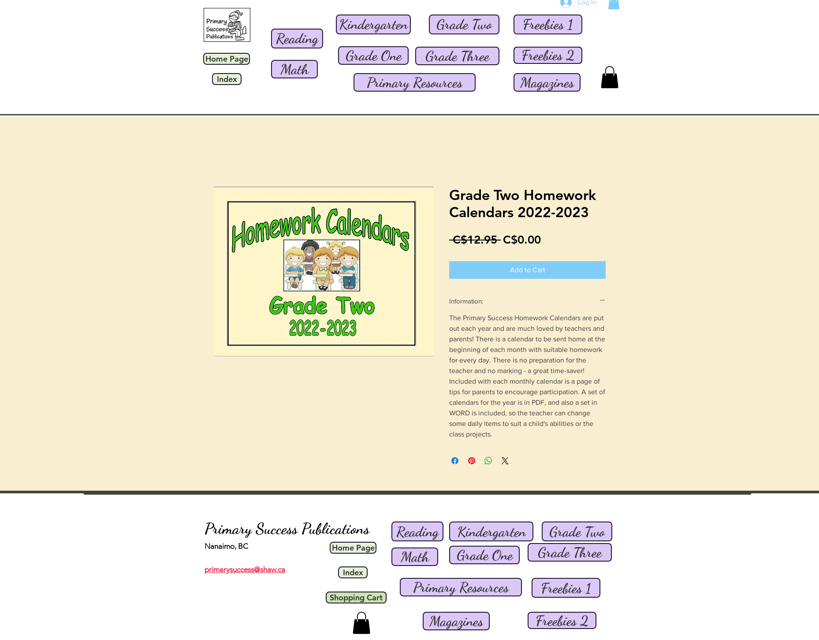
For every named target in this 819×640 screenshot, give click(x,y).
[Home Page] (226, 59)
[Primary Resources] (415, 82)
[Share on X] (505, 460)
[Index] (227, 79)
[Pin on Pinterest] (471, 460)
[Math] (294, 69)
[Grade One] (373, 55)
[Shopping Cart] (356, 597)
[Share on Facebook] (455, 460)
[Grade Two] (464, 24)
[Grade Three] (457, 56)
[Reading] (297, 38)
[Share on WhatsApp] (488, 460)
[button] (609, 77)
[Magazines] (547, 82)
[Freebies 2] (548, 55)
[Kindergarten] (373, 24)
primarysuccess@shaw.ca (245, 569)
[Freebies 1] (548, 24)
